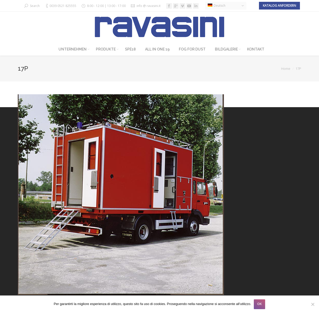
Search (35, 6)
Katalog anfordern (279, 5)
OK (259, 304)
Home (285, 68)
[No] (312, 304)
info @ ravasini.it (149, 6)
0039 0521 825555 (62, 6)
